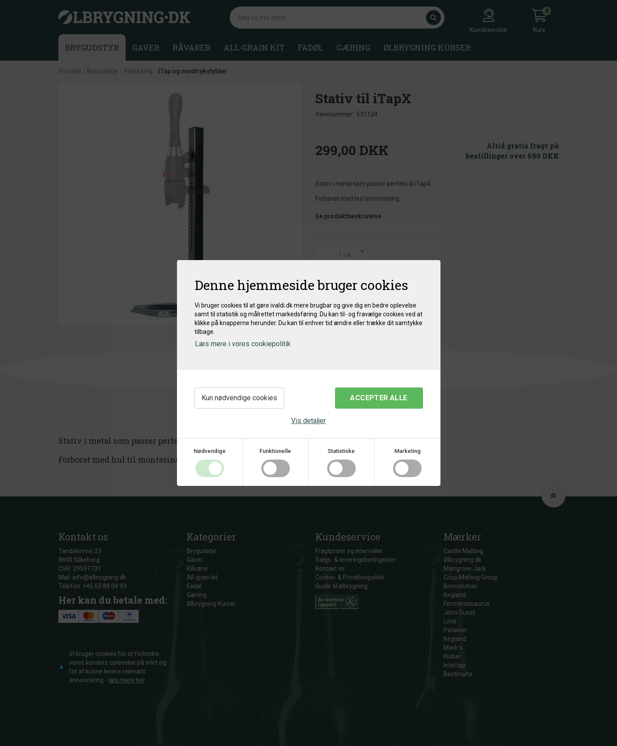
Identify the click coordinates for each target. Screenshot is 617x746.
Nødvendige (210, 451)
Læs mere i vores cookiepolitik (243, 344)
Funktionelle (275, 451)
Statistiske (341, 451)
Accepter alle (378, 398)
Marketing (407, 451)
